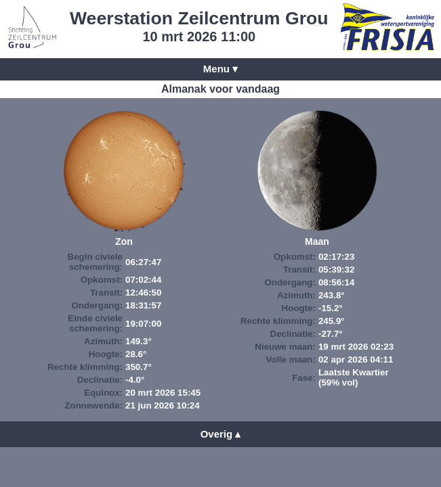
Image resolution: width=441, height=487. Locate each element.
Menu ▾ (220, 68)
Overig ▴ (221, 434)
